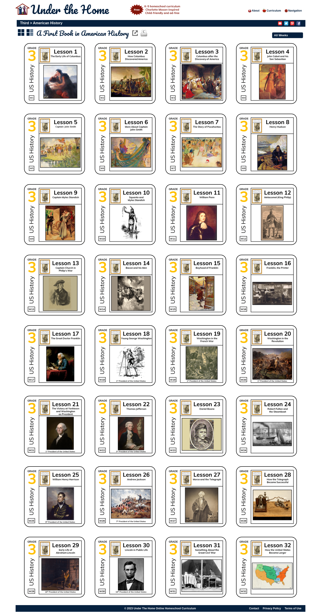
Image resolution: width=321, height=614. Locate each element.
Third (24, 23)
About (253, 10)
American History (48, 23)
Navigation (293, 10)
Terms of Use (293, 608)
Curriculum (272, 10)
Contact (254, 608)
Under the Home (106, 9)
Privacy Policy (272, 608)
